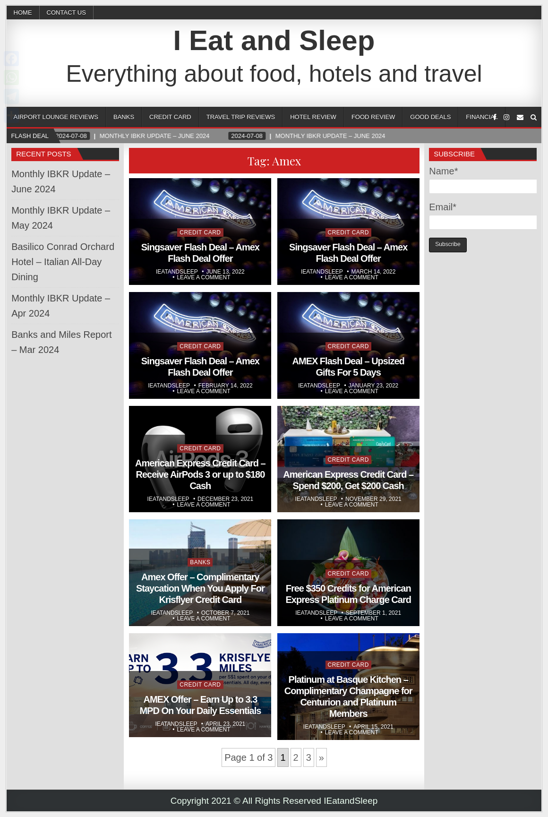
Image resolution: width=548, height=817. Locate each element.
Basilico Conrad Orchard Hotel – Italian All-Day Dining (62, 261)
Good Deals (430, 116)
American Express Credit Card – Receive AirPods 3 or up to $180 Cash (200, 474)
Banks (123, 116)
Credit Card (170, 116)
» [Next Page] (321, 757)
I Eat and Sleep (274, 40)
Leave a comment (203, 277)
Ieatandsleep (177, 272)
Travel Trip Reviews (240, 116)
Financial (482, 116)
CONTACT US (66, 12)
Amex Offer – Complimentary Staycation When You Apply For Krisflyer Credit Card (200, 588)
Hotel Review (313, 116)
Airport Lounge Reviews (56, 116)
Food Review (373, 116)
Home (23, 12)
